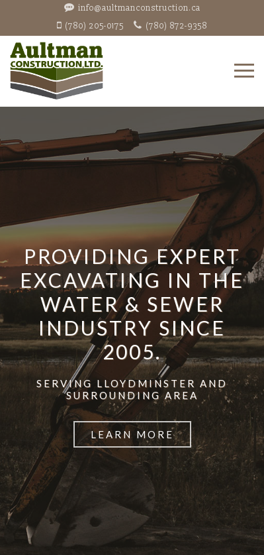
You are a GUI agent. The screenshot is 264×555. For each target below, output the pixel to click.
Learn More (132, 434)
